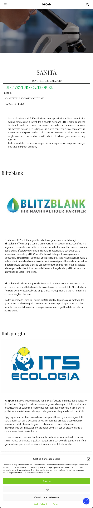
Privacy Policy (52, 504)
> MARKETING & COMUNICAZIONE (24, 98)
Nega (46, 489)
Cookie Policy (39, 504)
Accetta (47, 481)
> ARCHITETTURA (14, 103)
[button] (88, 458)
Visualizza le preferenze (46, 497)
